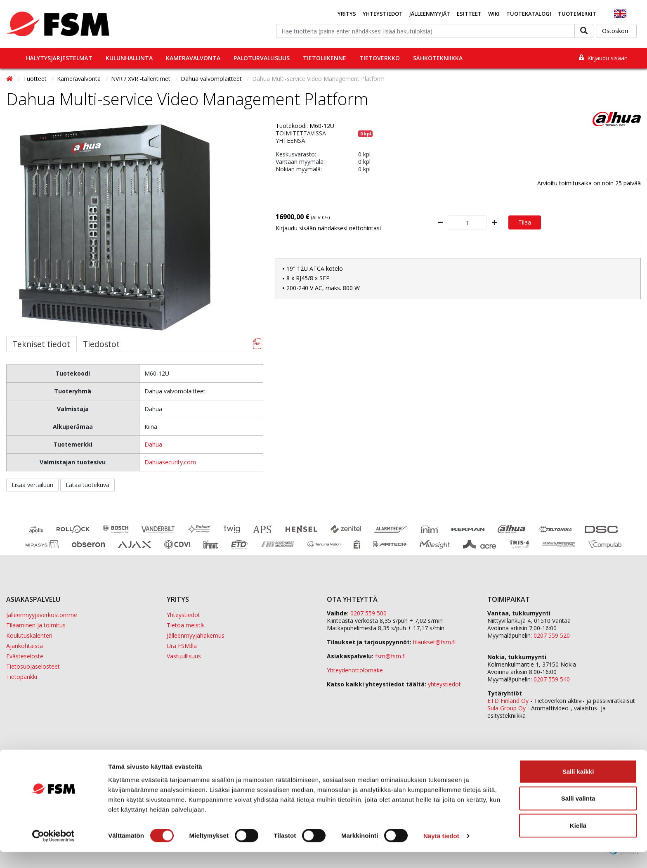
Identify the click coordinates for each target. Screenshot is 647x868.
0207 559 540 (552, 679)
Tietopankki (21, 677)
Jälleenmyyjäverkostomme (41, 615)
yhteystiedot (444, 684)
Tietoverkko (379, 58)
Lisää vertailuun (32, 485)
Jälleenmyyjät (429, 13)
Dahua (153, 444)
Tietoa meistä (185, 625)
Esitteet (469, 13)
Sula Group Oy (506, 708)
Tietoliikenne (324, 58)
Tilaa (524, 222)
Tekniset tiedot (41, 344)
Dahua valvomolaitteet (212, 79)
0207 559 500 (368, 613)
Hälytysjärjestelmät (59, 58)
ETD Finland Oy (508, 701)
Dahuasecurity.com (170, 462)
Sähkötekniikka (438, 58)
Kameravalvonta (193, 58)
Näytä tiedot (441, 851)
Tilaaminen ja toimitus (36, 625)
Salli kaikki (578, 786)
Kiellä (578, 840)
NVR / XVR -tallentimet (141, 79)
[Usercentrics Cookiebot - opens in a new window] (53, 852)
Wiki (494, 13)
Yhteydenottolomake (355, 670)
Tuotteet (35, 79)
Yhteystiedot (383, 13)
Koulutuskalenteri (29, 635)
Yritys (347, 13)
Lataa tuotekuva (87, 485)
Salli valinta (578, 814)
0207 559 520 (552, 635)
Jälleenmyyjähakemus (195, 635)
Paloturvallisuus (262, 58)
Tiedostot (101, 344)
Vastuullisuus (184, 656)
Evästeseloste (24, 656)
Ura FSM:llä (182, 646)
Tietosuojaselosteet (33, 666)
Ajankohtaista (24, 646)
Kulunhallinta (129, 58)
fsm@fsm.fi (390, 656)
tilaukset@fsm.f (434, 642)
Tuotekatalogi (528, 13)
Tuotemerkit (577, 13)
